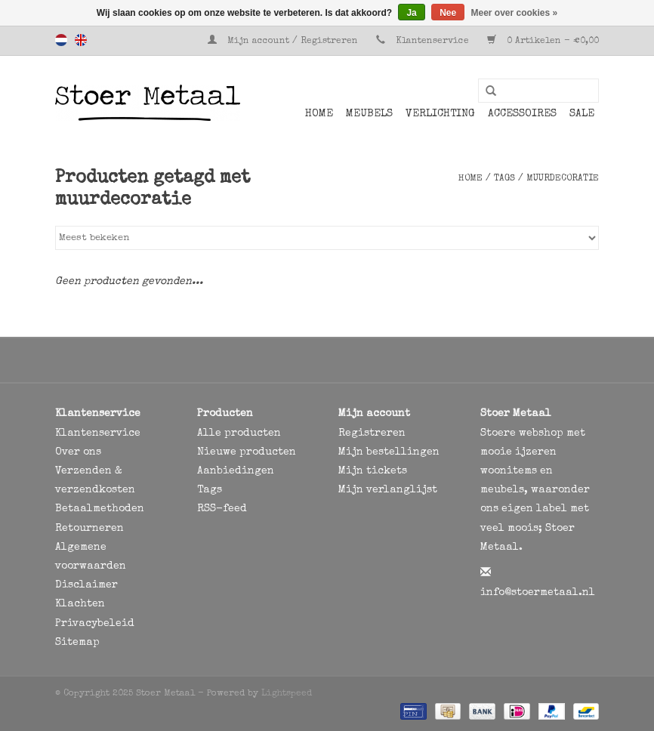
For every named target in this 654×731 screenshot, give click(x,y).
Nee (448, 13)
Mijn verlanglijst (387, 490)
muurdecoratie (562, 179)
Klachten (80, 604)
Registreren (372, 433)
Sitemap (77, 642)
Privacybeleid (94, 623)
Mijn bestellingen (389, 452)
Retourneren (89, 528)
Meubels (369, 114)
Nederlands (61, 40)
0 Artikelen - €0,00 (543, 41)
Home (319, 114)
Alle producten (239, 433)
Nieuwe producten (246, 452)
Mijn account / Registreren (284, 41)
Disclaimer (86, 585)
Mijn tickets (372, 471)
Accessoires (522, 114)
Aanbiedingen (235, 471)
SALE (581, 114)
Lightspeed (286, 694)
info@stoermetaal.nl (537, 593)
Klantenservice (432, 41)
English (81, 40)
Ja (411, 13)
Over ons (78, 452)
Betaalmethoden (99, 509)
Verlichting (440, 114)
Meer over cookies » (514, 13)
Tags (504, 179)
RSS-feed (222, 509)
